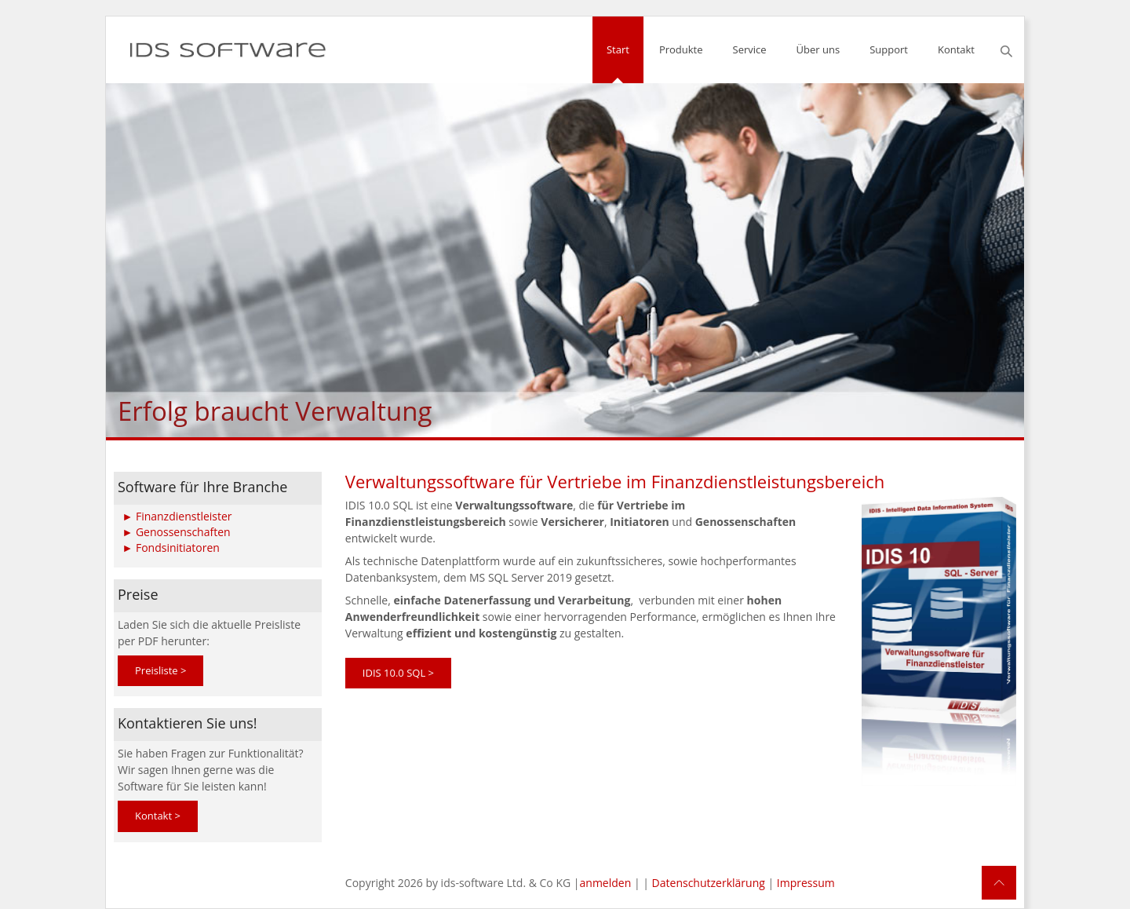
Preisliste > (160, 670)
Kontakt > (157, 816)
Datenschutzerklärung (708, 882)
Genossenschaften (183, 531)
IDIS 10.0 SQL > (398, 673)
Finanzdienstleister (184, 515)
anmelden (606, 882)
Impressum (806, 882)
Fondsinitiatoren (178, 546)
